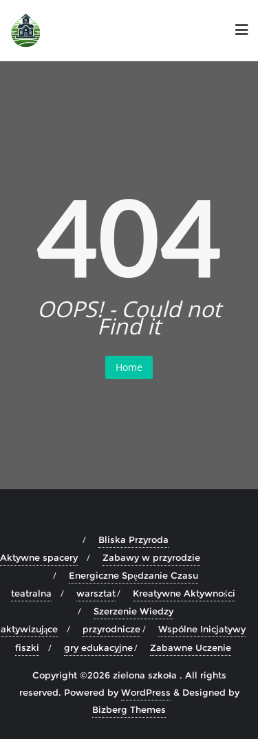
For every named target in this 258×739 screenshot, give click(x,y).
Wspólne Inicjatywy (202, 628)
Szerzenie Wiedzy (133, 611)
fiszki (27, 647)
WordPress (146, 692)
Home (129, 367)
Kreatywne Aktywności (184, 593)
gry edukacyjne (98, 647)
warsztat (96, 593)
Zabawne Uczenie (190, 647)
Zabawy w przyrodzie (151, 557)
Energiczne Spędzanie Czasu (133, 575)
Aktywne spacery (39, 557)
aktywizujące (29, 628)
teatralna (31, 593)
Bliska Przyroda (133, 539)
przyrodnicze (111, 628)
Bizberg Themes (129, 709)
